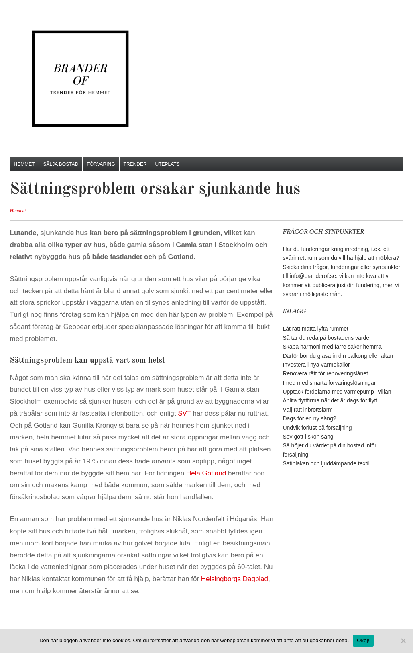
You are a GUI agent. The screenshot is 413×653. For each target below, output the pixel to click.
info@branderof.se (313, 276)
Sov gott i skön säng (308, 436)
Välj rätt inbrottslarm (307, 409)
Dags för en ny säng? (309, 418)
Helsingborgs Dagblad (234, 579)
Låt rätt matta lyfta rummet (315, 328)
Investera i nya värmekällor (316, 364)
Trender (135, 164)
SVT (185, 413)
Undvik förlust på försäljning (317, 427)
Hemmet (24, 164)
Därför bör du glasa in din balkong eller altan (338, 356)
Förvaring (101, 164)
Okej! (363, 640)
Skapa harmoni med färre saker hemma (332, 346)
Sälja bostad (61, 164)
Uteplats (167, 164)
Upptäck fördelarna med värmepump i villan (337, 391)
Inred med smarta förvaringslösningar (329, 383)
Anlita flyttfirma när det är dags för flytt (330, 400)
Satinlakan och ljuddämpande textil (326, 463)
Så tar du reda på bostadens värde (326, 338)
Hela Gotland (206, 473)
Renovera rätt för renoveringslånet (325, 373)
